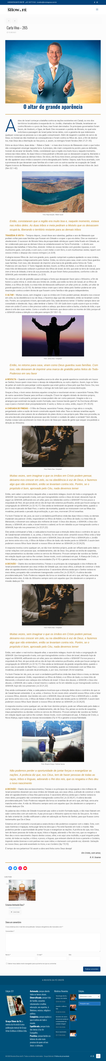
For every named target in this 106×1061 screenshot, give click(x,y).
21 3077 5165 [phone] (31, 2)
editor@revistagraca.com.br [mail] (48, 2)
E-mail (39, 955)
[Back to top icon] (98, 1056)
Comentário (10, 931)
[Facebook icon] (94, 2)
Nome (8, 955)
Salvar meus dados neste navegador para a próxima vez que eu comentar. (32, 963)
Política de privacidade (62, 1056)
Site (70, 955)
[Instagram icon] (97, 2)
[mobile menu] (97, 9)
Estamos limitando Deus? (15, 904)
